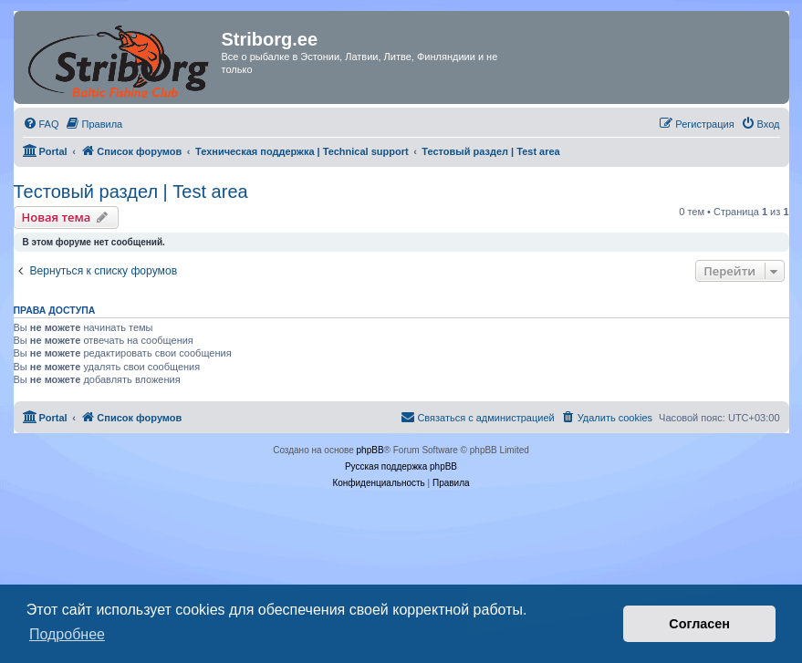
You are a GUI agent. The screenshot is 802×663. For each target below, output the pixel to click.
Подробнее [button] (67, 634)
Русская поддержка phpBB (401, 466)
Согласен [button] (699, 623)
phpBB (370, 450)
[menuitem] (41, 124)
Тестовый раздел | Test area (131, 191)
